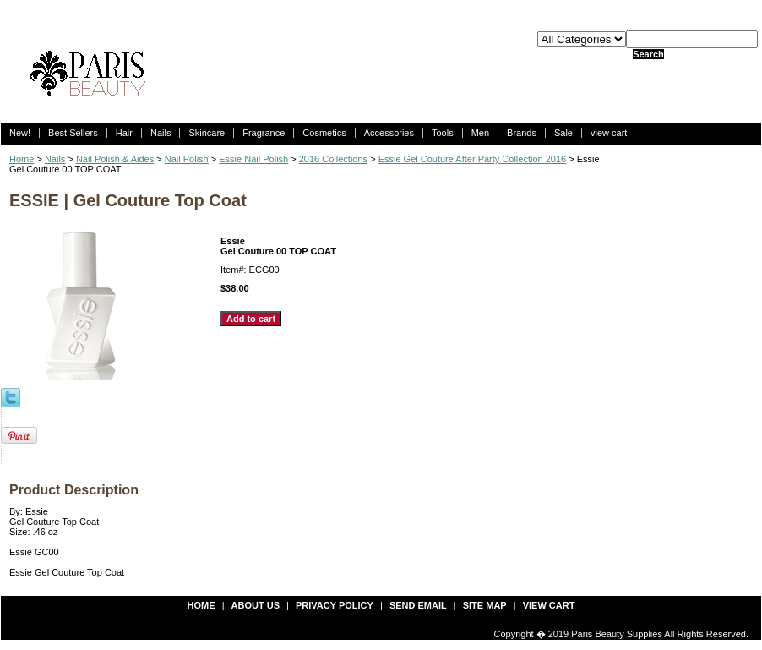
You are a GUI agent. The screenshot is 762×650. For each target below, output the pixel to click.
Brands (521, 133)
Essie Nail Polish (253, 159)
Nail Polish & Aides (115, 159)
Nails (160, 133)
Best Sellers (73, 133)
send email (418, 605)
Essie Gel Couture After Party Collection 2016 (472, 159)
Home (21, 159)
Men (480, 133)
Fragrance (263, 133)
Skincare (206, 133)
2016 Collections (333, 159)
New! (19, 133)
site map (485, 605)
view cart (609, 133)
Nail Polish (187, 159)
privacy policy (334, 605)
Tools (443, 133)
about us (255, 605)
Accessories (389, 133)
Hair (124, 133)
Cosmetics (324, 133)
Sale (563, 133)
